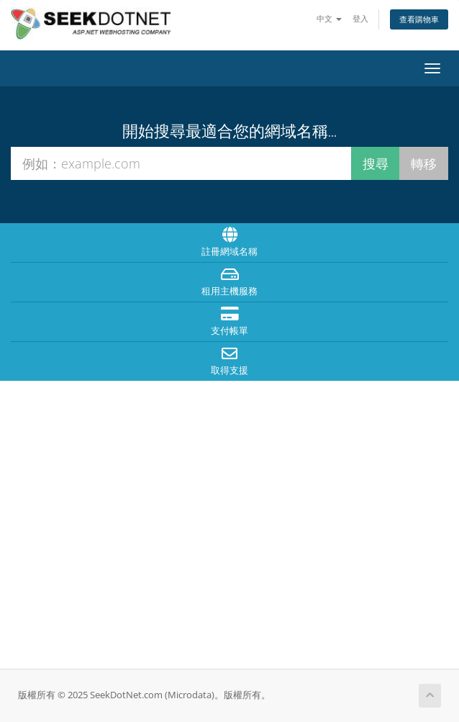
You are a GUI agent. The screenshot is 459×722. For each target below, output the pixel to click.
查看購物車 (419, 19)
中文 (329, 18)
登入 (360, 18)
